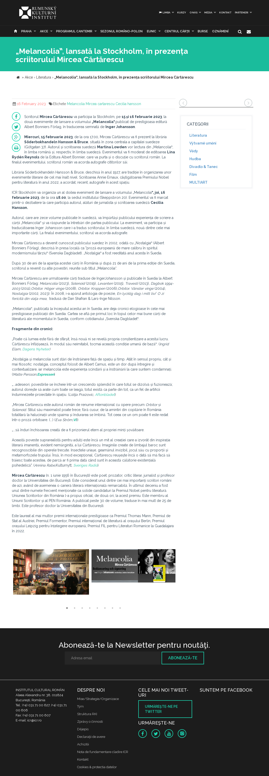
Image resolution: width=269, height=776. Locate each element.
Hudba (195, 159)
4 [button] (89, 608)
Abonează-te (182, 658)
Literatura (198, 135)
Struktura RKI (87, 714)
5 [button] (97, 608)
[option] (51, 572)
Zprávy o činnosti (90, 721)
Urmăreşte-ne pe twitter (161, 709)
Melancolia (76, 104)
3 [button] (82, 608)
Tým (80, 706)
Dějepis (82, 729)
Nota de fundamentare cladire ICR (102, 752)
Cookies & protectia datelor (97, 767)
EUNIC (151, 31)
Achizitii (83, 744)
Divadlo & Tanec (203, 167)
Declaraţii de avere (91, 737)
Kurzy (181, 12)
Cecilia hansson (128, 104)
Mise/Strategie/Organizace (98, 699)
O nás (193, 12)
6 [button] (104, 608)
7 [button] (112, 608)
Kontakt (225, 12)
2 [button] (74, 608)
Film (193, 175)
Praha (26, 31)
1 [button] (67, 608)
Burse (203, 31)
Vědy (193, 151)
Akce (44, 31)
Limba (164, 12)
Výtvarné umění (202, 143)
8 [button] (120, 608)
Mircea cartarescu (100, 104)
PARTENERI (241, 12)
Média (208, 12)
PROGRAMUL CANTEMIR (74, 31)
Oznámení (220, 31)
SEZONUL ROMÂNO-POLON (121, 31)
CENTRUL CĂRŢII (177, 31)
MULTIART (198, 182)
